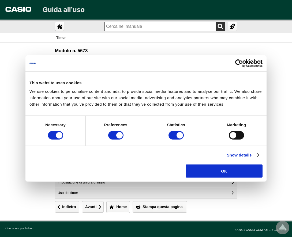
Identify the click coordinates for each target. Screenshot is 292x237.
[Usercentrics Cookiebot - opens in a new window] (239, 63)
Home (121, 207)
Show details (239, 155)
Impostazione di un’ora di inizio (81, 182)
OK (224, 171)
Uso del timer (68, 193)
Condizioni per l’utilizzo (20, 228)
